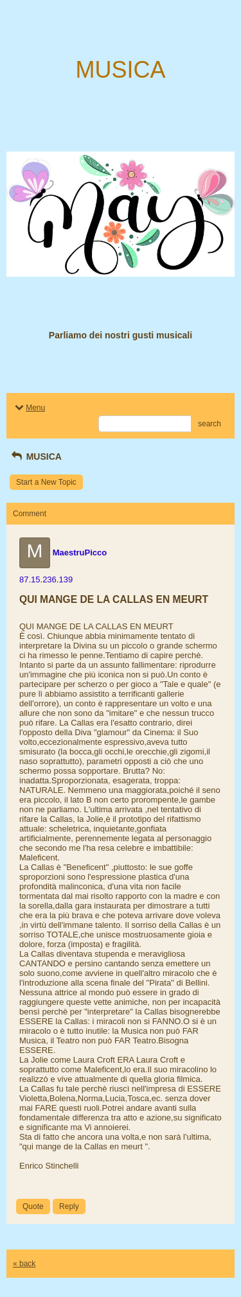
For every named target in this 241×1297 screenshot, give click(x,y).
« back (24, 1263)
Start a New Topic (46, 482)
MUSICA (36, 456)
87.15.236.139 (46, 579)
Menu (29, 407)
